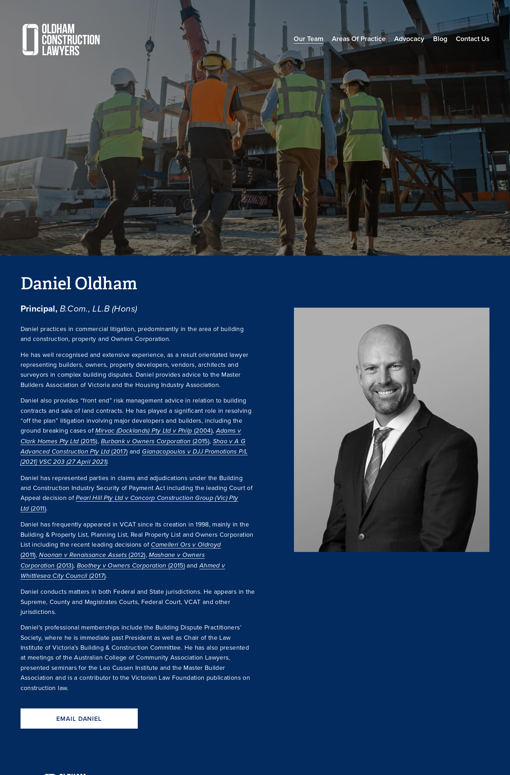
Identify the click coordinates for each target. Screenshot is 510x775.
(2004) (153, 430)
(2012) (92, 554)
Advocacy (409, 39)
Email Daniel (79, 718)
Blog (440, 39)
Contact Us (472, 39)
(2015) (155, 441)
